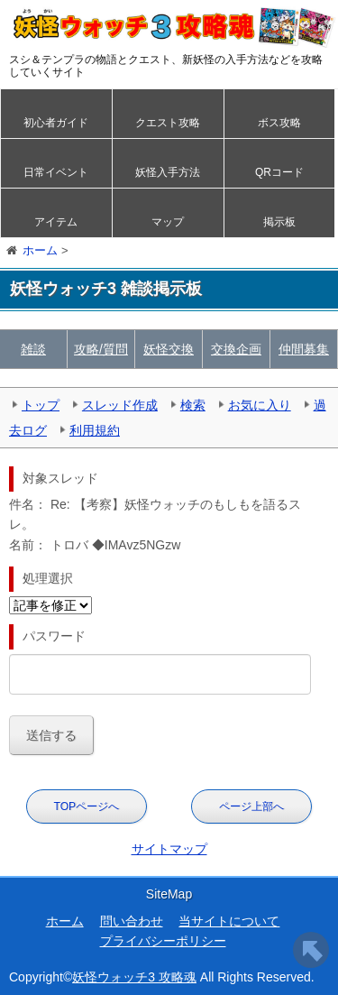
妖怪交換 (168, 349)
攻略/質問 (101, 349)
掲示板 (279, 222)
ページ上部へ (251, 806)
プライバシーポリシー (163, 941)
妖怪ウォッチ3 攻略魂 (134, 977)
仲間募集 (304, 349)
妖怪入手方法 (167, 172)
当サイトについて (228, 921)
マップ (167, 222)
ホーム (65, 921)
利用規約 (94, 430)
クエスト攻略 (167, 122)
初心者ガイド (55, 122)
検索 (193, 405)
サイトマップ (169, 849)
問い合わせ (131, 921)
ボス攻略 (279, 122)
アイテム (56, 222)
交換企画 (236, 349)
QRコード (279, 172)
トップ (40, 405)
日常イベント (55, 172)
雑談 (33, 349)
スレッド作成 (120, 405)
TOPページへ (86, 806)
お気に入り (259, 405)
